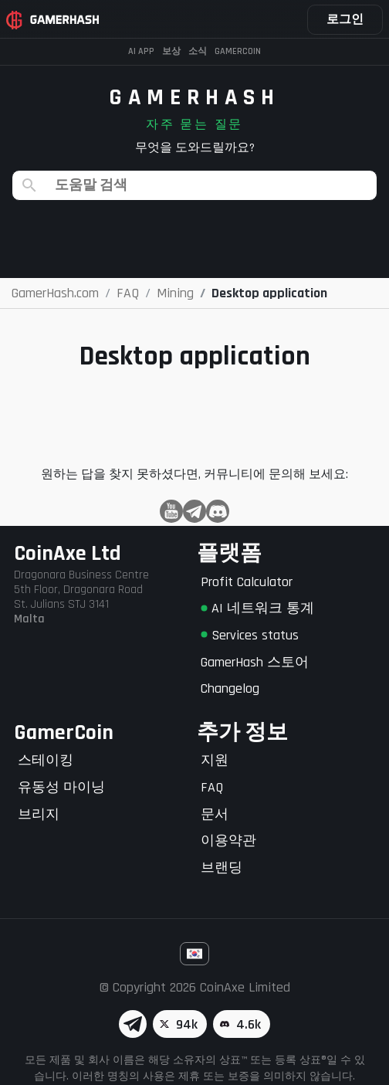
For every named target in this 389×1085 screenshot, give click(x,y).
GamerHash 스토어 (255, 662)
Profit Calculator (247, 582)
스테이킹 (45, 760)
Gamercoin (238, 51)
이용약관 (228, 840)
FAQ (212, 787)
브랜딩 (221, 867)
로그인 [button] (345, 20)
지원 (214, 760)
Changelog (230, 688)
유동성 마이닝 (61, 787)
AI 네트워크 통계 (257, 608)
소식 (197, 51)
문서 (214, 814)
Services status (250, 635)
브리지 (38, 814)
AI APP (141, 51)
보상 (171, 51)
